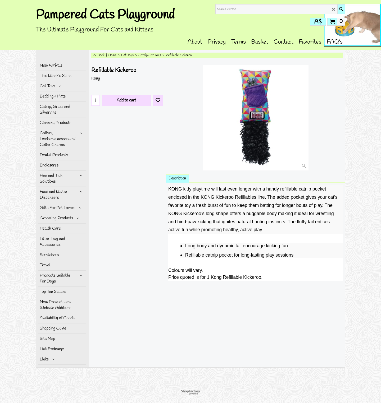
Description (177, 178)
